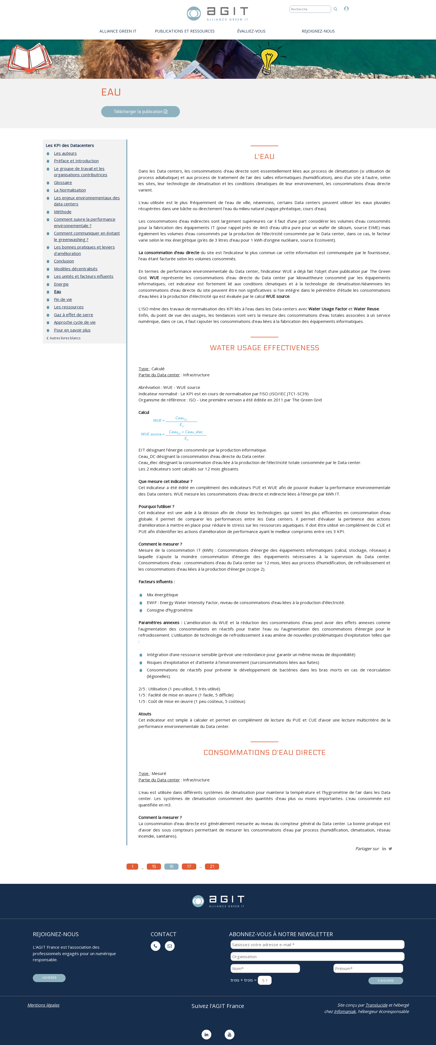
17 (189, 866)
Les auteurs (65, 153)
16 (171, 866)
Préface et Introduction (76, 160)
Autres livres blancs (63, 338)
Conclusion (64, 261)
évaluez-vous (251, 31)
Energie (61, 284)
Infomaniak (345, 1011)
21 (212, 866)
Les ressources (69, 307)
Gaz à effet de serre (73, 314)
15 (154, 866)
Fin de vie (63, 299)
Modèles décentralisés (76, 268)
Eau (57, 291)
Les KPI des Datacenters (70, 145)
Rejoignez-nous (318, 31)
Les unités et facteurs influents (83, 276)
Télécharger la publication (140, 111)
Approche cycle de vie (75, 322)
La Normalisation (70, 190)
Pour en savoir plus (72, 330)
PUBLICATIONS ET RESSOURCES (185, 31)
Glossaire (63, 182)
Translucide (376, 1005)
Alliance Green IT (118, 31)
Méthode (62, 211)
